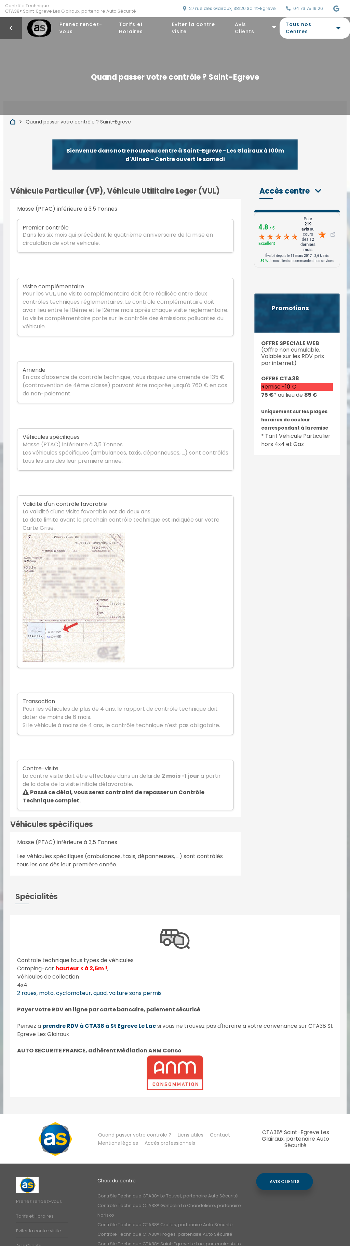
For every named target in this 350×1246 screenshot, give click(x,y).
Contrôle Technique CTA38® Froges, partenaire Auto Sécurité (164, 1234)
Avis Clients (244, 28)
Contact (220, 1135)
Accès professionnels (170, 1143)
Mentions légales (118, 1143)
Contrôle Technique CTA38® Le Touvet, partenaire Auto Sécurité (167, 1196)
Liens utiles (190, 1135)
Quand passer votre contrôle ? (134, 1135)
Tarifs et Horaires (131, 28)
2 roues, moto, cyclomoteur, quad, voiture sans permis (89, 993)
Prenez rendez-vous (80, 28)
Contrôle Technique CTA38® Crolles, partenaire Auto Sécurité (165, 1224)
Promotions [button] (290, 308)
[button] (290, 191)
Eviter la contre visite (193, 28)
